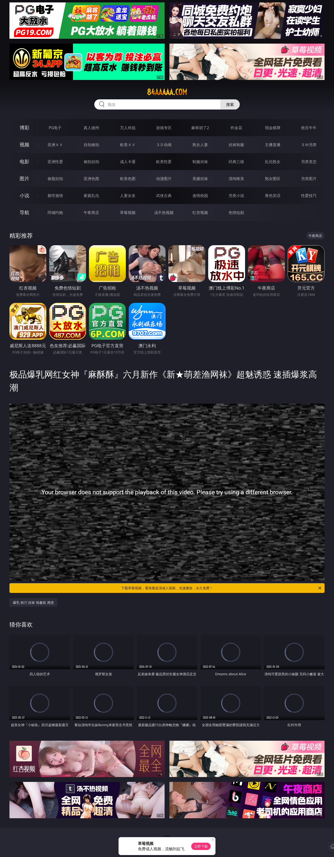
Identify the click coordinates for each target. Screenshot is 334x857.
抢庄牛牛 (309, 127)
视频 (24, 144)
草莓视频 (127, 212)
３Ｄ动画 (164, 144)
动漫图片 (164, 178)
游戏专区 (164, 127)
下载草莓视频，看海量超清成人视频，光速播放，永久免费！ (221, 588)
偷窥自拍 (55, 178)
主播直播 (272, 144)
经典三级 (236, 161)
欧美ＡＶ (127, 144)
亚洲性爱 (55, 161)
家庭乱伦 (91, 195)
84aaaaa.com (167, 92)
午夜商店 (91, 212)
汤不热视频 (164, 212)
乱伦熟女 (272, 161)
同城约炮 (55, 212)
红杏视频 (200, 212)
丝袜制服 (236, 144)
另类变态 (309, 161)
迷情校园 (200, 195)
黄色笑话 (272, 195)
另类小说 (236, 195)
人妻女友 (127, 195)
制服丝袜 (200, 161)
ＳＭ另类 (309, 144)
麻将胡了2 (200, 127)
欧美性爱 (164, 161)
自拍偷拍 (91, 144)
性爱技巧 (309, 195)
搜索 (230, 104)
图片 (24, 178)
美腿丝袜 (200, 178)
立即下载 (201, 846)
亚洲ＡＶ (55, 144)
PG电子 (55, 127)
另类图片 (309, 178)
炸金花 (236, 127)
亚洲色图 (91, 178)
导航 (24, 212)
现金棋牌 (272, 127)
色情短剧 (236, 212)
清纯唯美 (236, 178)
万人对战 (127, 127)
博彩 (24, 127)
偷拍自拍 (91, 161)
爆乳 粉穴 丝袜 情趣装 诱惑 (33, 602)
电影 (24, 161)
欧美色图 (127, 178)
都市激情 (55, 195)
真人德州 (91, 127)
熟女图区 (272, 178)
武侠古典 (164, 195)
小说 (24, 195)
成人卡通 (127, 161)
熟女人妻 (200, 144)
